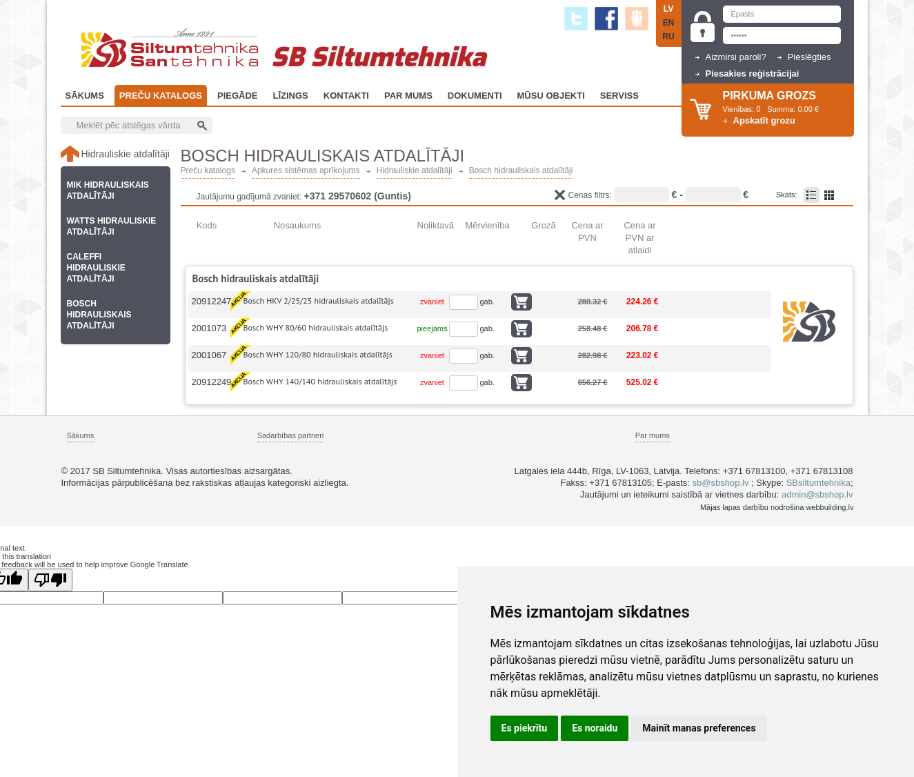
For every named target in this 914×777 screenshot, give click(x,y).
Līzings (290, 95)
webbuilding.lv (829, 507)
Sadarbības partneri (290, 435)
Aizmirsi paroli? (736, 57)
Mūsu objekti (551, 95)
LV (668, 9)
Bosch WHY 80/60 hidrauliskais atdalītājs (316, 327)
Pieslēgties (809, 57)
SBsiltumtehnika (818, 483)
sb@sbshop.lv (721, 483)
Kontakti (346, 95)
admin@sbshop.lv (817, 494)
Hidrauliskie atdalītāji (415, 170)
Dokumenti (475, 95)
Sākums (85, 95)
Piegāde (237, 95)
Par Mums (408, 95)
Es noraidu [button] (594, 728)
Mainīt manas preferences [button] (698, 728)
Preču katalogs (160, 95)
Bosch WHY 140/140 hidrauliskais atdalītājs (320, 381)
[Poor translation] (50, 580)
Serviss (619, 95)
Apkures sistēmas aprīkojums (306, 170)
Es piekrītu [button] (524, 728)
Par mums (652, 435)
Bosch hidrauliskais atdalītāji (521, 170)
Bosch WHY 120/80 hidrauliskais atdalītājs (318, 354)
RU (668, 36)
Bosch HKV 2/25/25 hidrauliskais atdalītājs (319, 300)
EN (669, 23)
